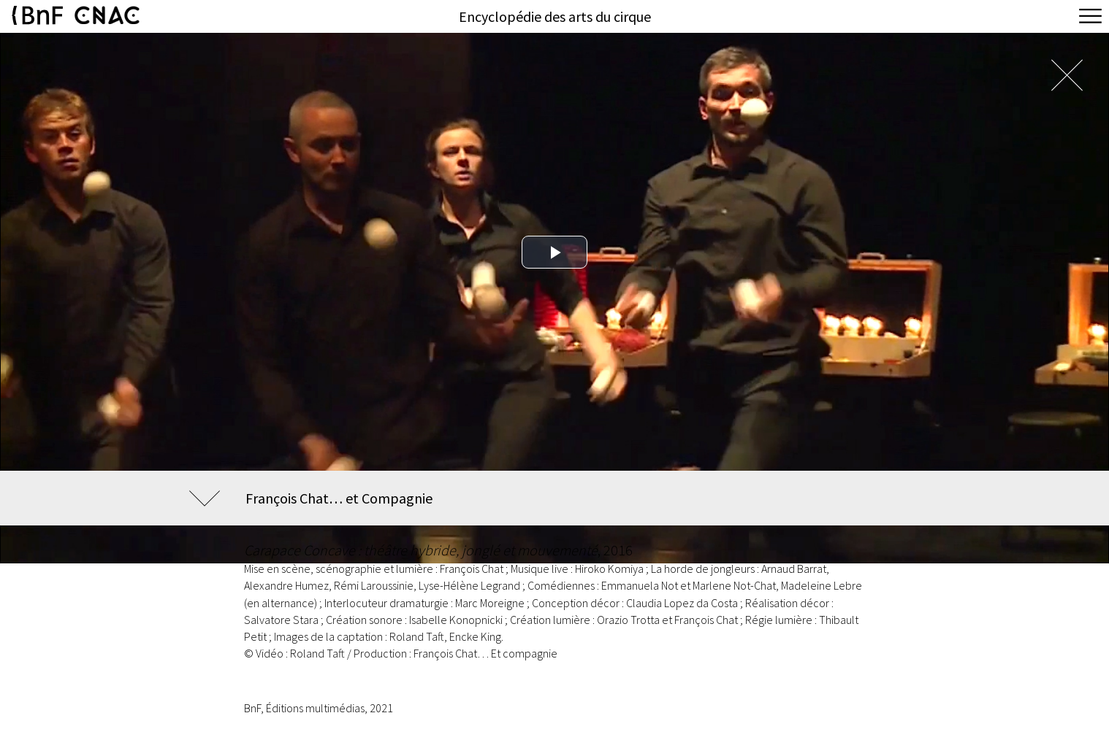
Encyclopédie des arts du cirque (555, 16)
